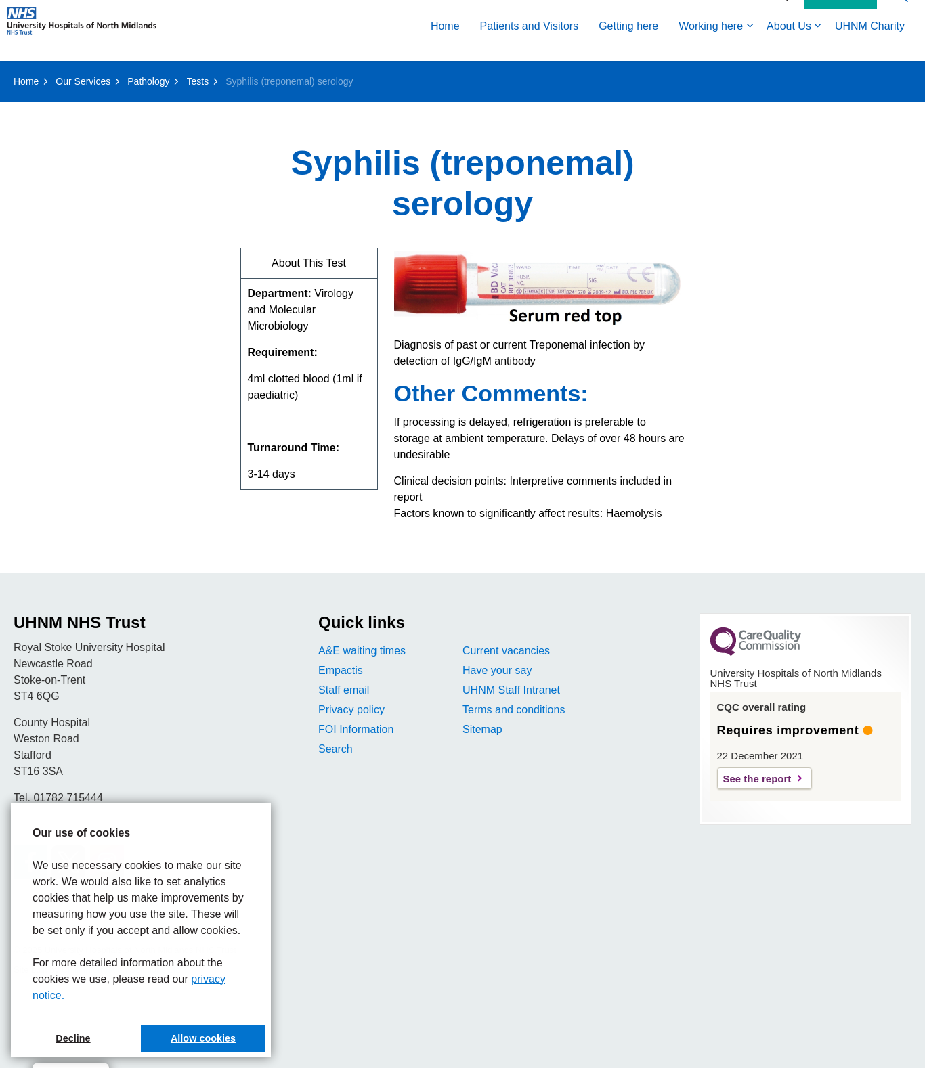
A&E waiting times (362, 651)
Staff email (343, 690)
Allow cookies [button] (203, 1038)
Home (445, 45)
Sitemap (482, 729)
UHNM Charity (870, 45)
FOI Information (355, 729)
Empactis (340, 670)
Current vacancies (506, 651)
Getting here (628, 45)
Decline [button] (73, 1038)
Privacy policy (351, 709)
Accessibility (765, 14)
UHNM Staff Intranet (511, 690)
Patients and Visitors (529, 45)
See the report (757, 778)
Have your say (497, 670)
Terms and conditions (513, 709)
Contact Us (840, 15)
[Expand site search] (901, 15)
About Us (789, 45)
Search (335, 749)
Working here (711, 45)
